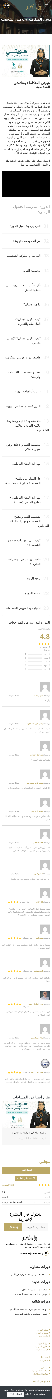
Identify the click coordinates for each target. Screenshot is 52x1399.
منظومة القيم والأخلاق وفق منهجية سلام (27, 446)
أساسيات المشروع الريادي (36, 1289)
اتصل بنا (44, 1357)
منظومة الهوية (36, 270)
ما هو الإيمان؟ (36, 304)
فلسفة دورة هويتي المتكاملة (27, 357)
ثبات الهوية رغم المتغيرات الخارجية (28, 561)
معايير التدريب (41, 1346)
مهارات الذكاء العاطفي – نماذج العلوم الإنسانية (29, 499)
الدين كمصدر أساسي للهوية (27, 406)
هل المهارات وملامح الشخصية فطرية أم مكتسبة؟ (26, 480)
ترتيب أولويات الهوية (32, 391)
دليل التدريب (42, 1343)
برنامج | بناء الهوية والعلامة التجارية (29, 1132)
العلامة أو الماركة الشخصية (28, 256)
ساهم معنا (43, 1360)
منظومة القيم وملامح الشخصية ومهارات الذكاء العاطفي (29, 520)
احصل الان (26, 1170)
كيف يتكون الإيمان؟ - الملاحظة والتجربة (32, 321)
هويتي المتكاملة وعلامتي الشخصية (32, 1294)
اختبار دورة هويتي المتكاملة (27, 608)
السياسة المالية (41, 1349)
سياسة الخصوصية (40, 1370)
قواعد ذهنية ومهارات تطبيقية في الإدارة (29, 1274)
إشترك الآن (13, 1227)
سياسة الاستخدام (40, 1374)
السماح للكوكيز (15, 1394)
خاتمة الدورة (37, 593)
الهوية (44, 1138)
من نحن (44, 1367)
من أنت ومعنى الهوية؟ (31, 241)
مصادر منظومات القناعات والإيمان (28, 374)
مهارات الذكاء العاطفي (30, 464)
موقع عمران (42, 1330)
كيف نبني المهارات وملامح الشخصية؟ (28, 542)
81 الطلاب (34, 1138)
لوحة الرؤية (37, 578)
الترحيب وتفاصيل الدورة (29, 226)
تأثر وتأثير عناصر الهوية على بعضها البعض (27, 287)
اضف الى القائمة (26, 1178)
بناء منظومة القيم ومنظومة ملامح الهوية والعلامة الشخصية (28, 425)
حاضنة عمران (42, 1336)
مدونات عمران (41, 1333)
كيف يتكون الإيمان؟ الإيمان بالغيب (28, 340)
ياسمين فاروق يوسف (12, 1202)
